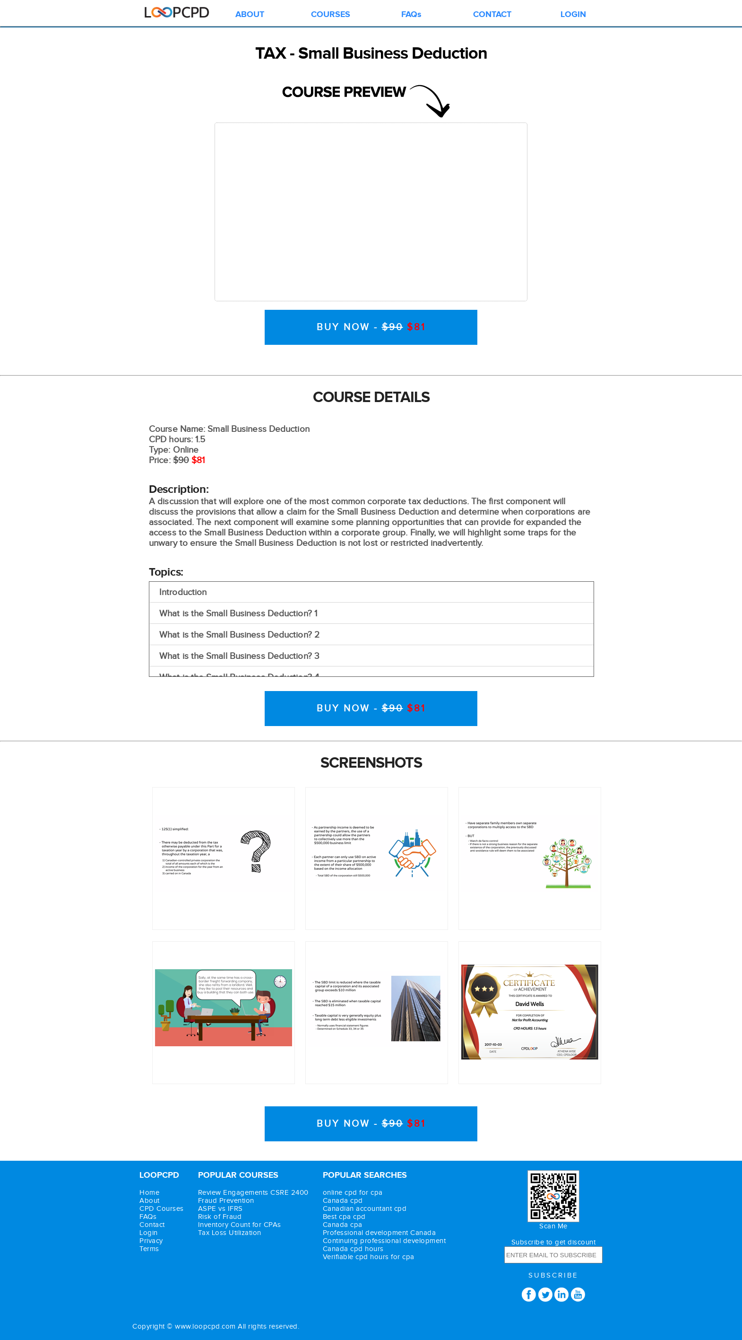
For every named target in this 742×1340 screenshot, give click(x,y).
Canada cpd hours (353, 1249)
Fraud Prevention (226, 1201)
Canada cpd (343, 1201)
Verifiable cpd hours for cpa (368, 1257)
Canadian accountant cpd (365, 1209)
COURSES (330, 14)
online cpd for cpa (353, 1193)
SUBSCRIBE (553, 1275)
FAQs (411, 14)
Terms (149, 1249)
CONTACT (492, 14)
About (149, 1201)
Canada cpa (342, 1225)
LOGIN (573, 14)
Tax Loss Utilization (229, 1233)
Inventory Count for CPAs (239, 1225)
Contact (152, 1225)
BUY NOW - (371, 327)
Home (149, 1193)
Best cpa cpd (344, 1217)
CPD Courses (161, 1209)
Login (148, 1233)
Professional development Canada (379, 1233)
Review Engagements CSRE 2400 (253, 1193)
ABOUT (249, 14)
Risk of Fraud (220, 1217)
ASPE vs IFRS (220, 1209)
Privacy (151, 1241)
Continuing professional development (384, 1241)
